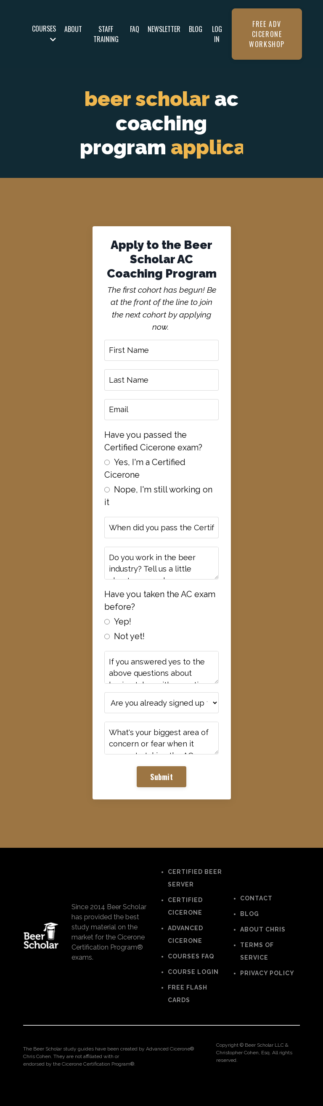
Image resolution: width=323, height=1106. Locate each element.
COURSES (44, 33)
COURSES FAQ (191, 969)
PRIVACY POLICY (267, 986)
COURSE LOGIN (193, 985)
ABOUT (73, 29)
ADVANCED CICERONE (185, 947)
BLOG (195, 29)
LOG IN (217, 34)
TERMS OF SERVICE (257, 964)
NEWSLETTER (164, 29)
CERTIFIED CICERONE (185, 919)
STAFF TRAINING (106, 34)
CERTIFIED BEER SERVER (195, 891)
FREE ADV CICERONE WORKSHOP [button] (267, 34)
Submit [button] (161, 788)
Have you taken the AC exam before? (160, 609)
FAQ (134, 29)
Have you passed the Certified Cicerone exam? (154, 446)
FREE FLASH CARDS (187, 1006)
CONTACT (256, 911)
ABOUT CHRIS (263, 942)
